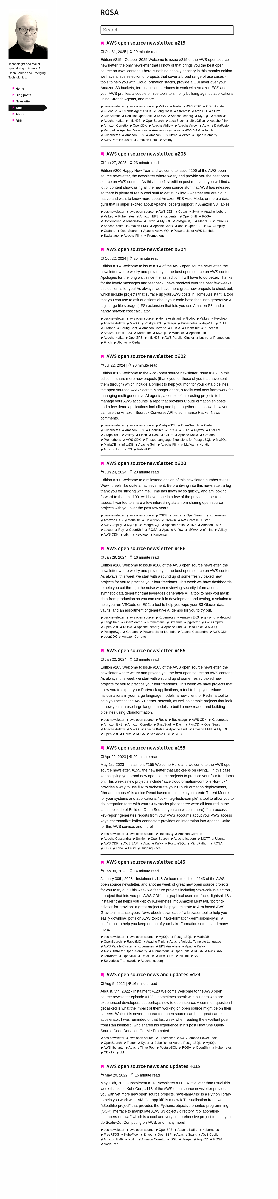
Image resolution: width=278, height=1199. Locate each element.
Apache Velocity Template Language (193, 941)
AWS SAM (191, 130)
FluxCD (192, 724)
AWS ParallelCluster (117, 140)
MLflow (188, 444)
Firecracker (165, 1038)
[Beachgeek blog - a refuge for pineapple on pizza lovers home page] (28, 57)
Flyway (198, 430)
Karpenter (169, 216)
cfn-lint (206, 530)
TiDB (106, 848)
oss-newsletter (113, 106)
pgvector (192, 622)
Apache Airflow (161, 125)
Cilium (167, 435)
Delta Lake (194, 627)
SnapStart (163, 724)
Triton (150, 221)
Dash (179, 724)
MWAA (133, 323)
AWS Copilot (208, 1134)
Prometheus (154, 235)
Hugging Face (149, 848)
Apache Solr (146, 444)
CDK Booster (214, 106)
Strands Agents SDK (135, 111)
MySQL (202, 116)
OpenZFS (193, 226)
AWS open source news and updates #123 (150, 975)
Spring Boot (127, 328)
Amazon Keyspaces (165, 130)
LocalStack (175, 120)
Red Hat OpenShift (137, 116)
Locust (107, 530)
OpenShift (188, 216)
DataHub (146, 956)
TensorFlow (133, 221)
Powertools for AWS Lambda (193, 231)
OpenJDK (139, 125)
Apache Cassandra (132, 130)
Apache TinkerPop (140, 1047)
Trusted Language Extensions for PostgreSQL (177, 440)
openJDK (109, 636)
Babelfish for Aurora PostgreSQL (176, 1043)
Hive (192, 525)
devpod (224, 617)
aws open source (140, 106)
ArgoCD (207, 323)
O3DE (161, 515)
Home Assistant (168, 318)
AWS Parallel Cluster (178, 337)
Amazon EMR (137, 226)
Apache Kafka (112, 120)
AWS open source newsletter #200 (143, 463)
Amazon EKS (133, 135)
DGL (172, 1139)
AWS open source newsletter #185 (143, 651)
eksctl (185, 135)
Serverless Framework (119, 961)
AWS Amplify (214, 226)
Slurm (214, 111)
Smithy (166, 140)
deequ (170, 323)
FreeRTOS (110, 1134)
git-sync (208, 617)
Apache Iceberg (181, 116)
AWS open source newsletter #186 (143, 549)
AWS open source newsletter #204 (143, 249)
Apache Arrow (187, 125)
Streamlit (182, 111)
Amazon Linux (146, 140)
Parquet (108, 130)
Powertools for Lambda (158, 632)
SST (195, 956)
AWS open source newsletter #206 (143, 154)
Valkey (162, 106)
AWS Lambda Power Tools (196, 1038)
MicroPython (198, 843)
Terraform (109, 956)
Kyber (144, 1043)
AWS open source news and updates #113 (150, 1066)
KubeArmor (111, 116)
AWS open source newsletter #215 (143, 43)
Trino (118, 848)
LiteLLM (213, 430)
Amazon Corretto (115, 125)
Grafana (108, 231)
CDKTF (108, 1052)
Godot (189, 318)
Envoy (146, 1134)
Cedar (181, 211)
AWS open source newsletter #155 (143, 748)
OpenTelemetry (204, 135)
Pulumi (183, 956)
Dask (154, 435)
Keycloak (219, 318)
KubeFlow (130, 1134)
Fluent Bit (109, 111)
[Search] (167, 30)
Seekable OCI (158, 734)
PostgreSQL (183, 221)
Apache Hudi (172, 627)
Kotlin (131, 1139)
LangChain (163, 111)
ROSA (160, 116)
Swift (194, 211)
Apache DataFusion (214, 125)
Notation (203, 444)
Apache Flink (217, 120)
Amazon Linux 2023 (117, 333)
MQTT (204, 838)
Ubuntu (120, 342)
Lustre (202, 337)
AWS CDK (192, 106)
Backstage (110, 235)
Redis (176, 106)
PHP (184, 430)
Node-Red (109, 1144)
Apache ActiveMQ (155, 231)
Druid (131, 848)
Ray (120, 530)
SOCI (177, 734)
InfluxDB (133, 120)
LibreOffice (196, 120)
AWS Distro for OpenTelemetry (124, 951)
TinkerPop (151, 520)
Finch (207, 130)
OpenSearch (154, 120)
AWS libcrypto (112, 1047)
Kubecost (209, 328)
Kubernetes (111, 135)
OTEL (221, 323)
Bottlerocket (111, 221)
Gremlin (169, 520)
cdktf (125, 534)
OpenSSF (163, 1134)
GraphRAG (111, 435)
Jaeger (186, 1139)
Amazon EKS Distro (162, 135)
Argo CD (199, 111)
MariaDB (218, 116)
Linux (126, 734)
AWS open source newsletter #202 (143, 356)
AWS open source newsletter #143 (143, 862)
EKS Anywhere (168, 946)
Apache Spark (162, 226)
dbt (179, 226)
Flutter (130, 1043)
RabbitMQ (142, 449)
